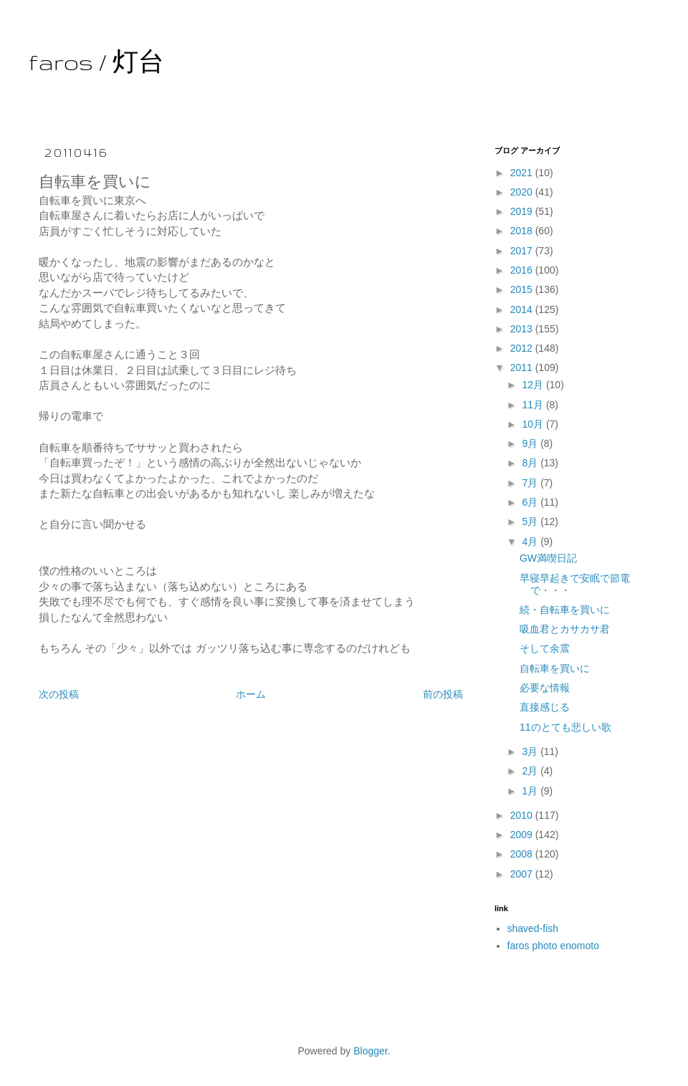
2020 (522, 192)
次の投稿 (59, 694)
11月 (533, 404)
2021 (522, 172)
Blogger (370, 1051)
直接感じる (545, 707)
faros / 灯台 (96, 62)
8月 (531, 462)
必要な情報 (545, 687)
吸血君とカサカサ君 (565, 629)
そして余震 (545, 648)
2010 (522, 815)
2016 (522, 270)
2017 (522, 250)
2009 (522, 834)
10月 (533, 424)
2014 (522, 309)
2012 (522, 348)
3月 (531, 751)
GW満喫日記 (548, 558)
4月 (531, 541)
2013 (522, 329)
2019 (522, 211)
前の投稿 (443, 694)
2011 (522, 367)
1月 (531, 791)
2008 (522, 854)
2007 (522, 874)
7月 (531, 483)
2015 (522, 289)
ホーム (251, 694)
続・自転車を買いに (565, 609)
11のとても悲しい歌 (565, 727)
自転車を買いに (555, 668)
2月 (531, 771)
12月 (533, 384)
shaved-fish (533, 928)
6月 (531, 502)
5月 (531, 521)
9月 (531, 443)
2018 (522, 230)
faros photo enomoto (553, 945)
